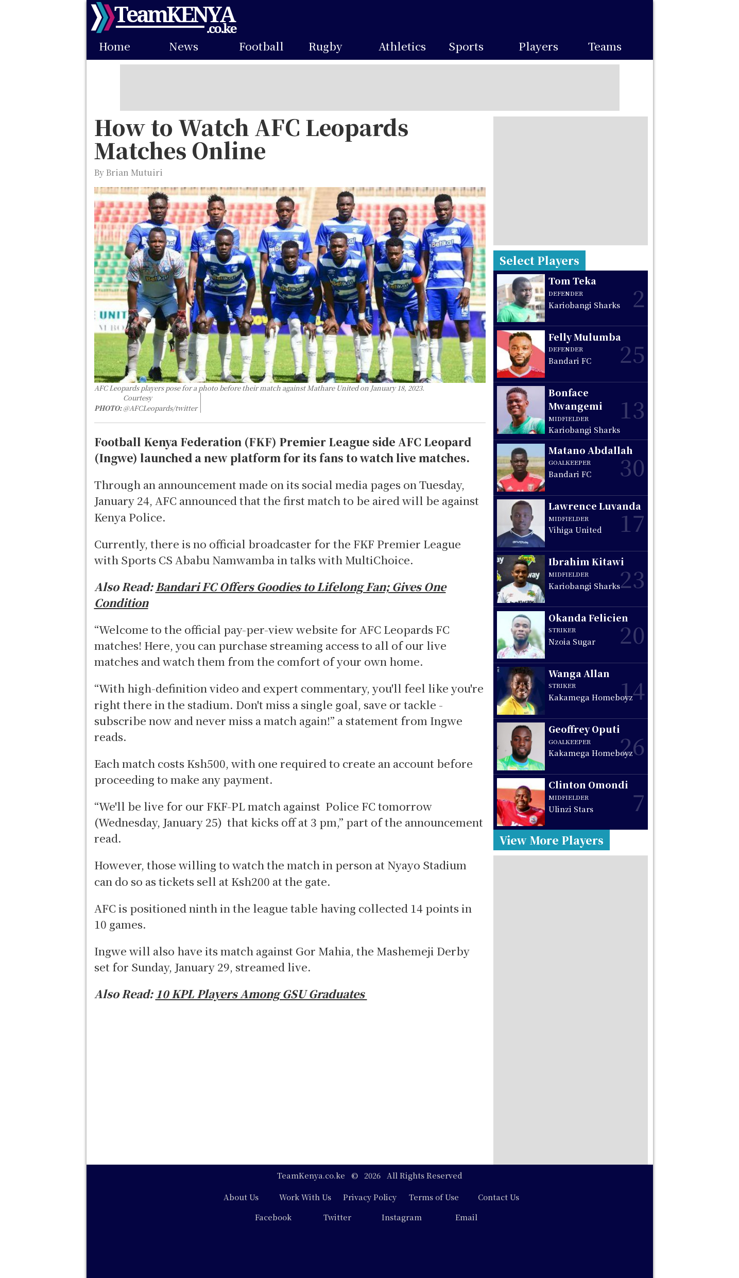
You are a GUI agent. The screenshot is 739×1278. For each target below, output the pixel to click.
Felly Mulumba (584, 336)
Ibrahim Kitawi (586, 561)
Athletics (402, 46)
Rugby (325, 46)
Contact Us (498, 1196)
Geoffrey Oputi (584, 728)
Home (114, 46)
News (183, 46)
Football (261, 46)
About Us (241, 1196)
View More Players (552, 840)
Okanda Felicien (588, 617)
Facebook (273, 1217)
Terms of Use (434, 1196)
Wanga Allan (579, 673)
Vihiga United (575, 529)
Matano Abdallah (590, 450)
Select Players (539, 260)
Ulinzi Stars (570, 808)
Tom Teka (572, 280)
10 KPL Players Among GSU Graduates (261, 993)
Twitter (337, 1217)
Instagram (402, 1217)
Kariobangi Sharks (584, 304)
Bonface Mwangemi (575, 399)
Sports (466, 46)
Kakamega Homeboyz (590, 697)
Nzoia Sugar (571, 641)
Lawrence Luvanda (594, 505)
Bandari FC (569, 360)
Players (538, 46)
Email (466, 1217)
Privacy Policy (370, 1196)
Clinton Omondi (588, 784)
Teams (605, 46)
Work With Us (305, 1196)
